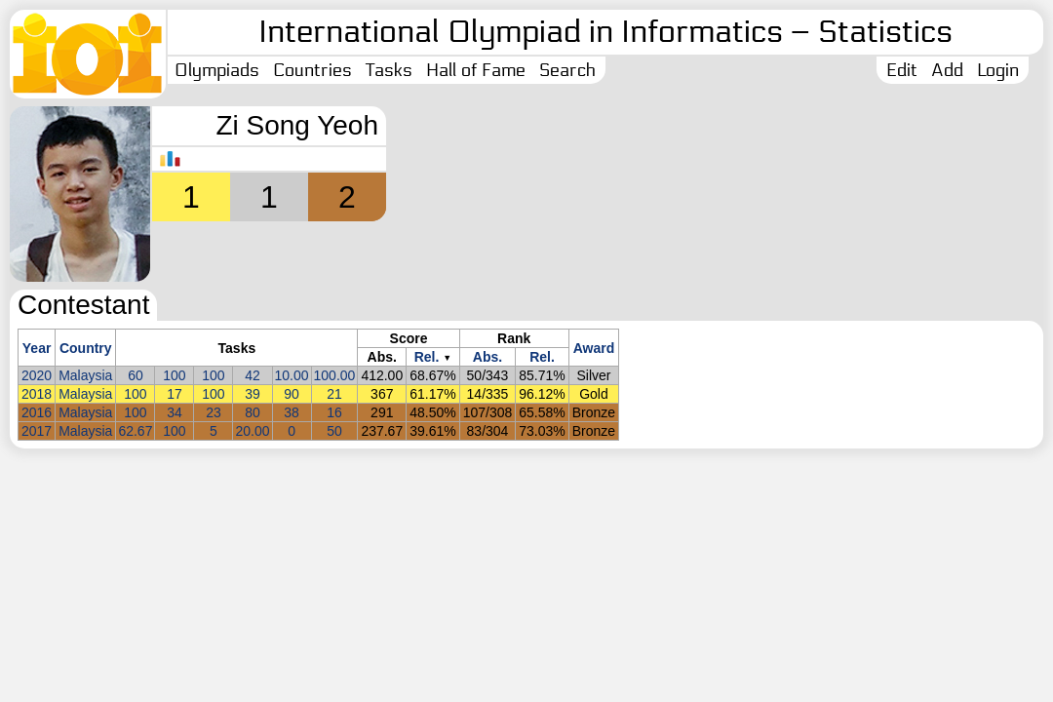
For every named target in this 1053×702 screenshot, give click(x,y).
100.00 (335, 375)
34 (174, 412)
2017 (36, 431)
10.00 (292, 375)
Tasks (389, 70)
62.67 (135, 431)
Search (567, 70)
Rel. (427, 357)
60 (135, 375)
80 (252, 412)
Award (594, 348)
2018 (36, 394)
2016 (36, 412)
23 (213, 412)
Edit (901, 70)
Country (85, 348)
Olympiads (217, 70)
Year (37, 348)
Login (998, 70)
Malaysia (85, 375)
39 (252, 394)
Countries (312, 70)
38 (291, 412)
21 (334, 394)
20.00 (252, 431)
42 (252, 375)
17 (174, 394)
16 (334, 412)
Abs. (487, 357)
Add (947, 70)
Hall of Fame (476, 70)
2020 (36, 375)
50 (334, 431)
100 (174, 375)
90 (291, 394)
